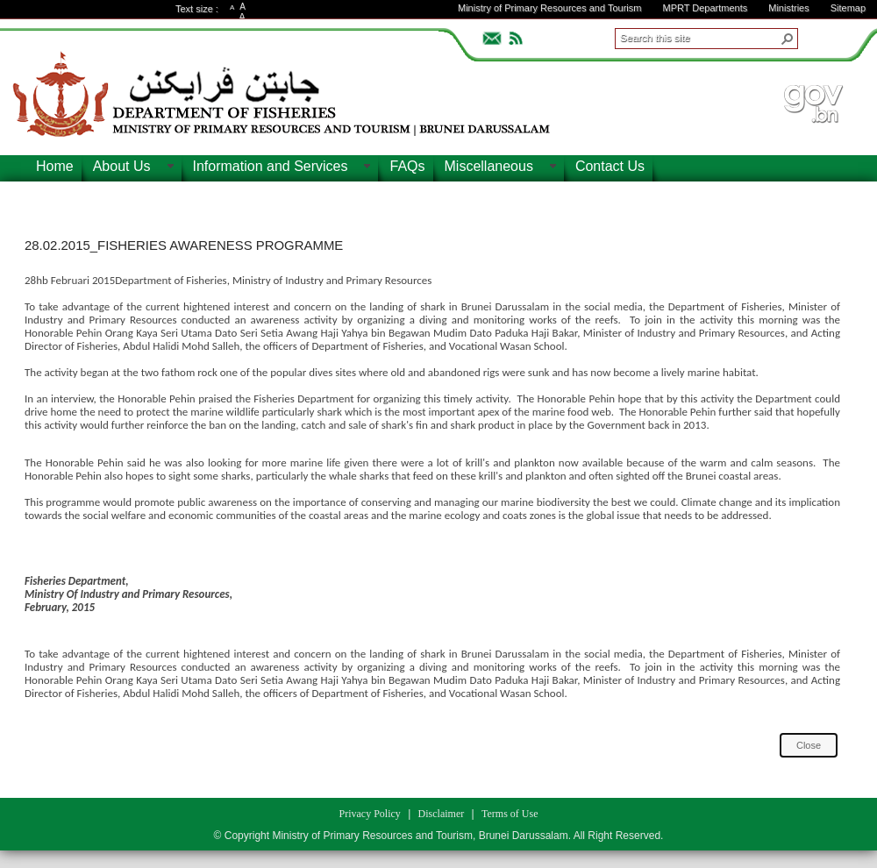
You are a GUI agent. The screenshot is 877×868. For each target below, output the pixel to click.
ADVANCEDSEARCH (826, 36)
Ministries (788, 8)
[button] (787, 38)
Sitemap (848, 8)
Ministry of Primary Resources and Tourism (549, 8)
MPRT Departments (704, 8)
